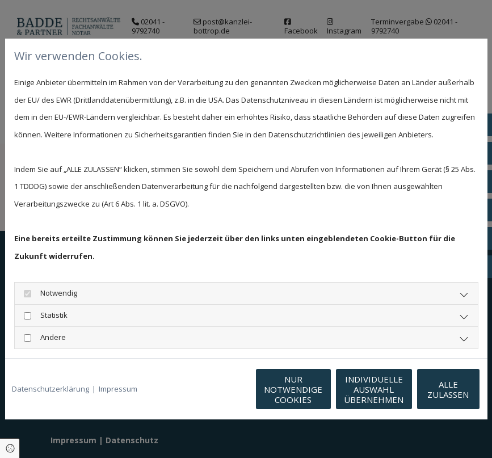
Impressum (118, 389)
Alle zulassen (428, 389)
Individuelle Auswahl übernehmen (320, 389)
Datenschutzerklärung (50, 389)
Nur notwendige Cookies (212, 389)
